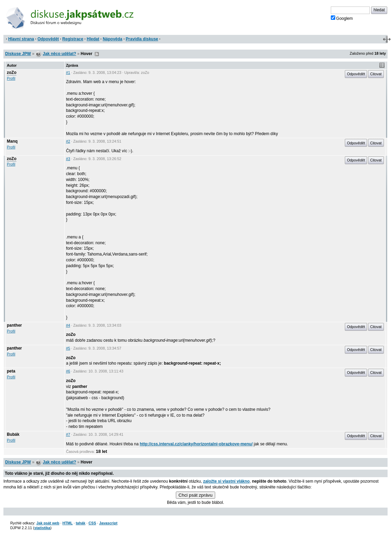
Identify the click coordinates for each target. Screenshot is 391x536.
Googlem (342, 18)
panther (14, 325)
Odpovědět (48, 39)
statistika (42, 528)
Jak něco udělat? (59, 53)
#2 (68, 141)
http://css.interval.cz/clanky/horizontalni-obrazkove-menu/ (196, 444)
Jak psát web (47, 523)
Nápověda (112, 39)
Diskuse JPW (18, 53)
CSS (92, 523)
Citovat (376, 74)
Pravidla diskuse (142, 39)
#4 (68, 325)
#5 (68, 348)
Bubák (13, 434)
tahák (80, 523)
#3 (68, 159)
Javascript (108, 523)
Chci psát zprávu (195, 495)
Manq (12, 141)
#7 (68, 434)
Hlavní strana (21, 39)
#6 (68, 371)
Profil (11, 78)
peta (11, 371)
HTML (67, 523)
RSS (97, 54)
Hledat (93, 39)
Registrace (72, 39)
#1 (68, 72)
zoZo (11, 72)
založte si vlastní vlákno (226, 481)
